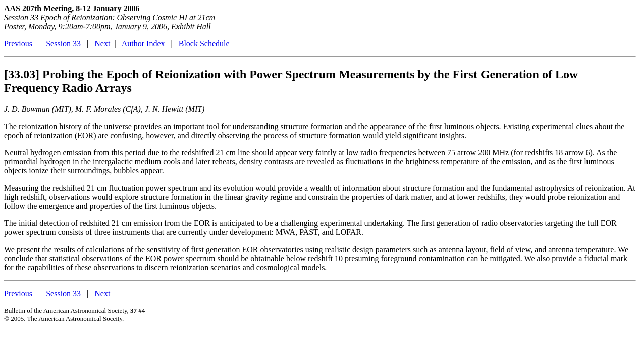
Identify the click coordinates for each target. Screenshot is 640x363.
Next (102, 43)
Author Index (143, 43)
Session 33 (63, 43)
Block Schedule (204, 43)
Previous (18, 43)
